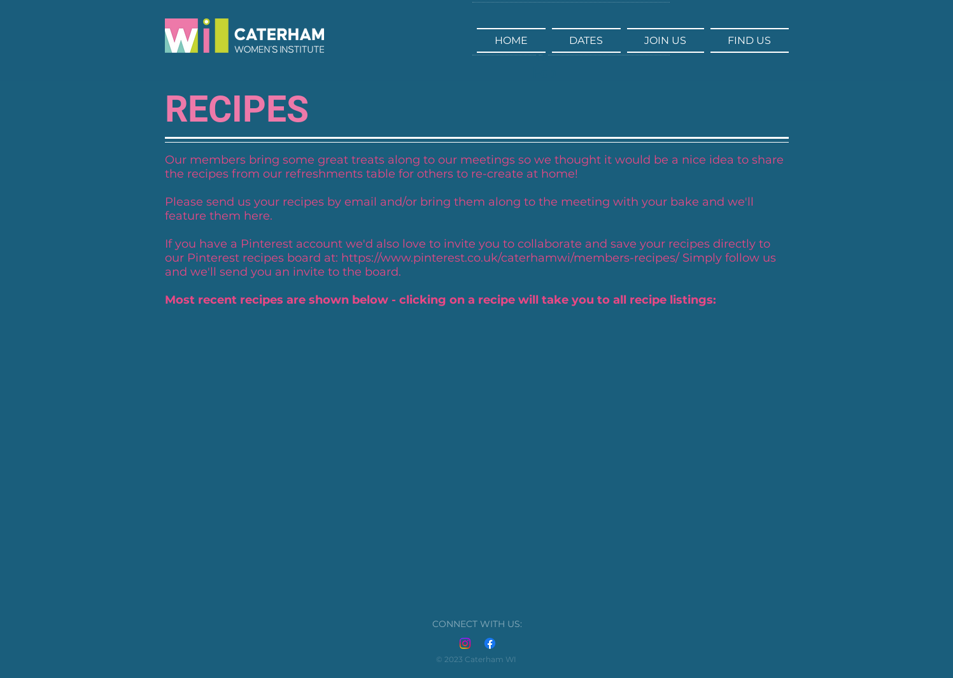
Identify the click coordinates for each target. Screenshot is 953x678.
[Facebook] (490, 643)
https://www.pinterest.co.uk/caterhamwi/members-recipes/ (510, 258)
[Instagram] (465, 643)
